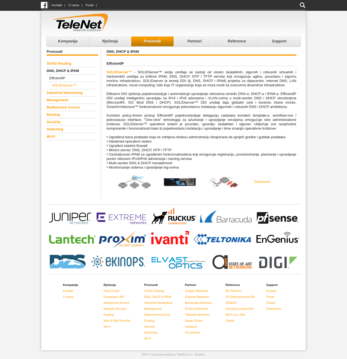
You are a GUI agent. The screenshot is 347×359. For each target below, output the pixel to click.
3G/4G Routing (59, 63)
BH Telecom (234, 290)
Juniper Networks (196, 290)
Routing (53, 115)
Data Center (112, 290)
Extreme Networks (197, 296)
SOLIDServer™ (64, 85)
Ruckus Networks (196, 308)
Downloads (273, 308)
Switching (55, 129)
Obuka (270, 302)
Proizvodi (152, 41)
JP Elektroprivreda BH (240, 296)
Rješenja (110, 41)
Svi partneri (192, 332)
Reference (237, 41)
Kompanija (68, 41)
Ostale (230, 320)
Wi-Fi (51, 136)
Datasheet (262, 182)
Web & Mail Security (117, 320)
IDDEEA (231, 302)
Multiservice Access (63, 107)
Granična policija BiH (239, 308)
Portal (90, 5)
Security (53, 122)
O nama (74, 5)
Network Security (115, 308)
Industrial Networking (65, 93)
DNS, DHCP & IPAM (157, 296)
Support (279, 41)
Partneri (195, 41)
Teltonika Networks (197, 314)
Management (57, 100)
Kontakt (57, 5)
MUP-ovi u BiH (235, 314)
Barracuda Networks (198, 302)
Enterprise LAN (114, 296)
